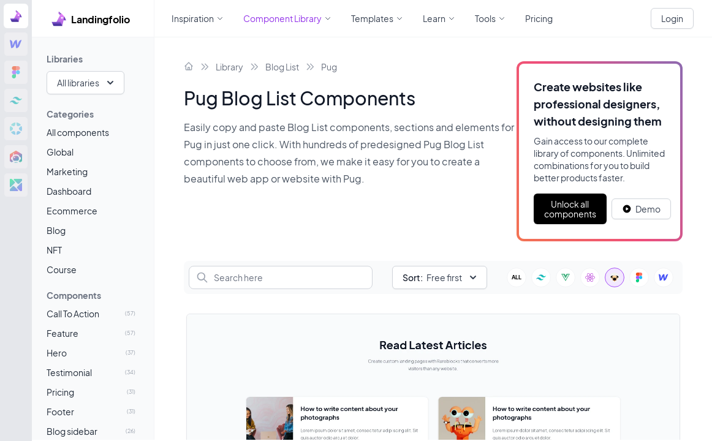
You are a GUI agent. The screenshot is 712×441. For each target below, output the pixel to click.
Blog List (282, 66)
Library (229, 66)
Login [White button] (672, 18)
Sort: (413, 277)
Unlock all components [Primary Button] (570, 208)
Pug (329, 66)
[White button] (641, 208)
